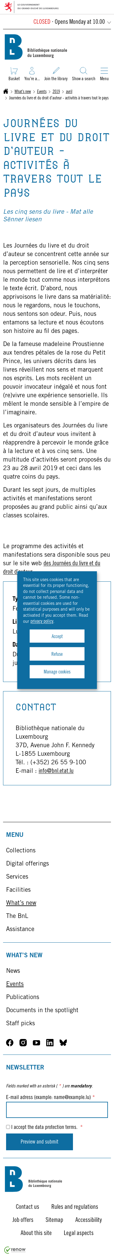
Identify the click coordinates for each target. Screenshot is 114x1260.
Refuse (57, 654)
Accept (57, 636)
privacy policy (41, 621)
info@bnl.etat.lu (56, 772)
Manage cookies (57, 672)
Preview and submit (39, 1142)
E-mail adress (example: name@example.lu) (50, 1098)
